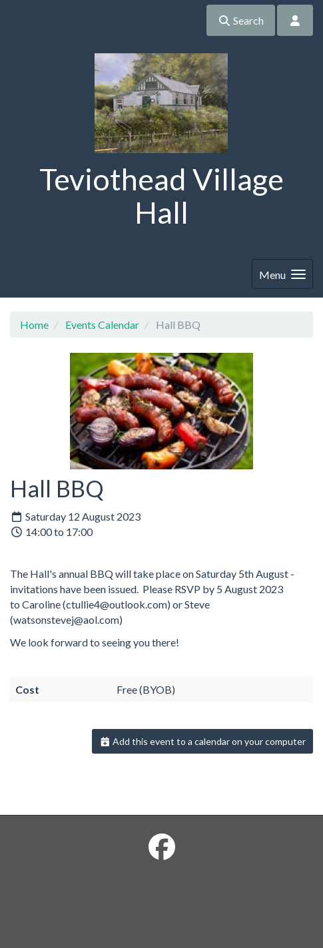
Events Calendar (102, 324)
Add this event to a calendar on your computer (202, 741)
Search (241, 20)
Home (34, 324)
